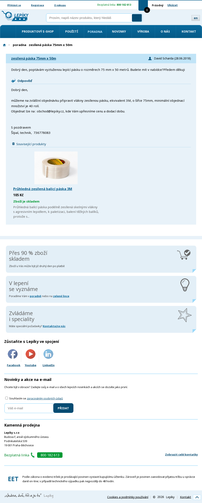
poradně (35, 296)
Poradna (95, 32)
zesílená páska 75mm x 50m (33, 58)
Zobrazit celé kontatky (181, 454)
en (196, 18)
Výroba (143, 31)
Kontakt (189, 31)
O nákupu (60, 5)
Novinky (119, 31)
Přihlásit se (14, 5)
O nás (165, 31)
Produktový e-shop (38, 31)
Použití (71, 31)
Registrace (37, 5)
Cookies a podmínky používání (127, 497)
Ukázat (172, 5)
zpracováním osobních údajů (45, 398)
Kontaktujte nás (54, 326)
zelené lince (61, 296)
